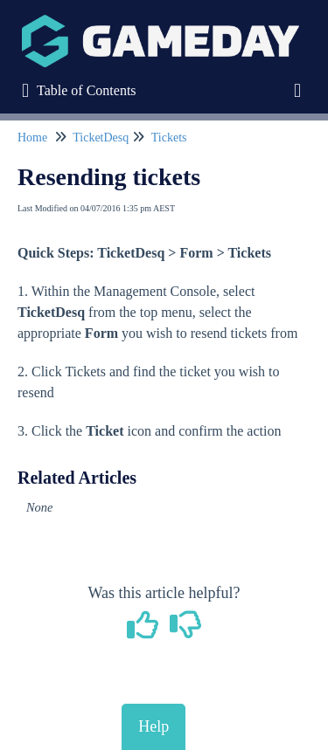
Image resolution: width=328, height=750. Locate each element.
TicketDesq (101, 137)
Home (32, 137)
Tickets (169, 137)
